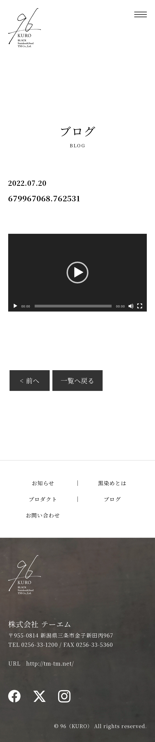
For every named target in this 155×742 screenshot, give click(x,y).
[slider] (73, 306)
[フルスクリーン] (139, 306)
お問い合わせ (43, 515)
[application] (77, 273)
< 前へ (30, 380)
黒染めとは (112, 483)
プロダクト (43, 499)
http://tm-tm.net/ (50, 663)
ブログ (112, 499)
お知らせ (43, 483)
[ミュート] (131, 306)
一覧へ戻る (78, 380)
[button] (77, 272)
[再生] (15, 306)
